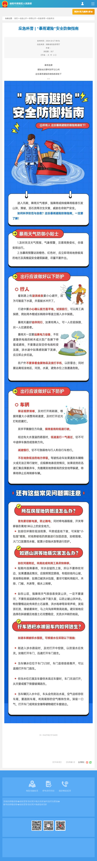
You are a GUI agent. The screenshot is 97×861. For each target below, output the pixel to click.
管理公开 (32, 18)
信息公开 (23, 18)
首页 (16, 18)
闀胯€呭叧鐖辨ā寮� (83, 12)
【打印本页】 (57, 762)
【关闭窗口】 (70, 762)
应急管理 (41, 18)
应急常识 (50, 18)
